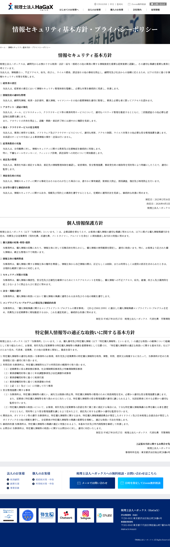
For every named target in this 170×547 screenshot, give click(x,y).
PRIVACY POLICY (128, 529)
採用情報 (155, 9)
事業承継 (14, 488)
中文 (112, 4)
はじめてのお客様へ (69, 9)
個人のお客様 (116, 9)
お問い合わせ (158, 4)
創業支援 (14, 483)
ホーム (3, 47)
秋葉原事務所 (127, 521)
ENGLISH (102, 4)
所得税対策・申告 (45, 483)
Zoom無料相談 (138, 4)
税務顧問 (14, 479)
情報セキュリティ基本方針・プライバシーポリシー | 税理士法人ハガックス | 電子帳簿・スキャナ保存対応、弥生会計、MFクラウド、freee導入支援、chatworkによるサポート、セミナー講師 (30, 7)
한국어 (120, 4)
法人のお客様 (94, 9)
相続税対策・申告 (45, 479)
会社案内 (137, 9)
